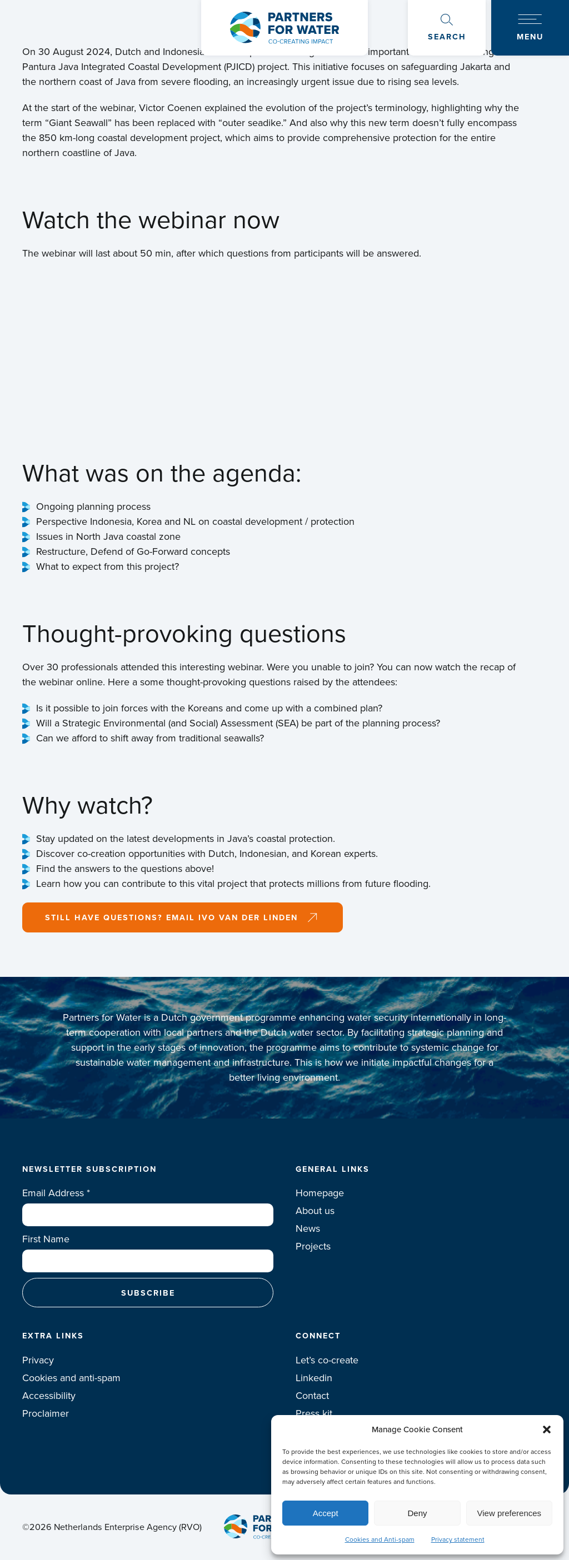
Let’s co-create (327, 1360)
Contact (312, 1395)
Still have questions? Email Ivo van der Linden (171, 917)
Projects (313, 1246)
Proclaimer (45, 1413)
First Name (45, 1239)
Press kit (314, 1413)
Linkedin (314, 1378)
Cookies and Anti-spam (380, 1539)
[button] (546, 1429)
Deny (417, 1513)
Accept (325, 1513)
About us (315, 1210)
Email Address (56, 1193)
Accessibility (49, 1395)
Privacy (38, 1360)
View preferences (509, 1513)
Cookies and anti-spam (71, 1378)
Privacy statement (458, 1539)
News (308, 1228)
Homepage (320, 1193)
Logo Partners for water (284, 27)
